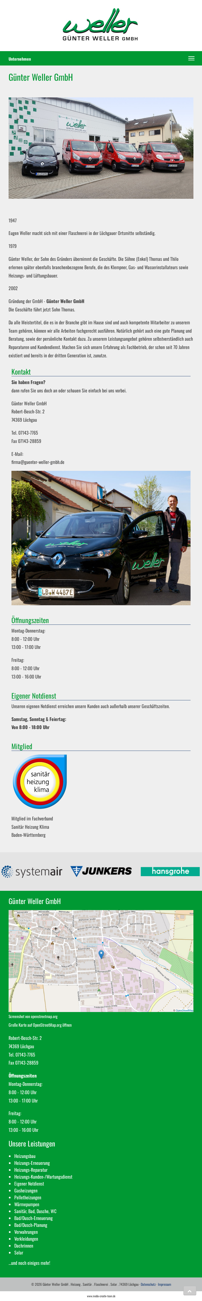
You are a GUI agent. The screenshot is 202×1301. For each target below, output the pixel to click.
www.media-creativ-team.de (101, 1296)
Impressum (164, 1284)
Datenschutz (148, 1284)
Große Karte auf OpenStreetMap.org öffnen (40, 1025)
